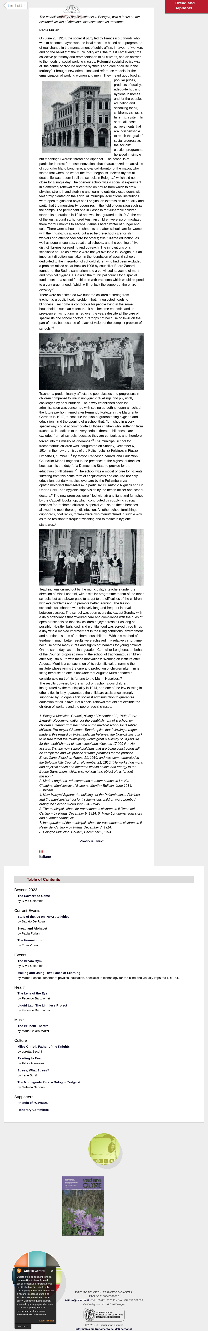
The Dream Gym (29, 961)
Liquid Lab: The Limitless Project (42, 1005)
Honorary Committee (33, 1109)
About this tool (46, 1321)
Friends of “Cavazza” (33, 1102)
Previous (87, 841)
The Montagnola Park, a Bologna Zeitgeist (48, 1082)
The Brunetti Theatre (32, 1026)
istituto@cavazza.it (77, 1300)
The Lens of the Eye (32, 993)
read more (23, 1326)
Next (99, 841)
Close (52, 1270)
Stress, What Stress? (33, 1070)
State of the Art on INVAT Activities (43, 916)
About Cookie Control (19, 1270)
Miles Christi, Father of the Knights (43, 1046)
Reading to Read (29, 1058)
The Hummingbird (30, 940)
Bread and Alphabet (32, 928)
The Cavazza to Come (33, 896)
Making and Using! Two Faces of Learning (48, 973)
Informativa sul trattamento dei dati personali (104, 1329)
